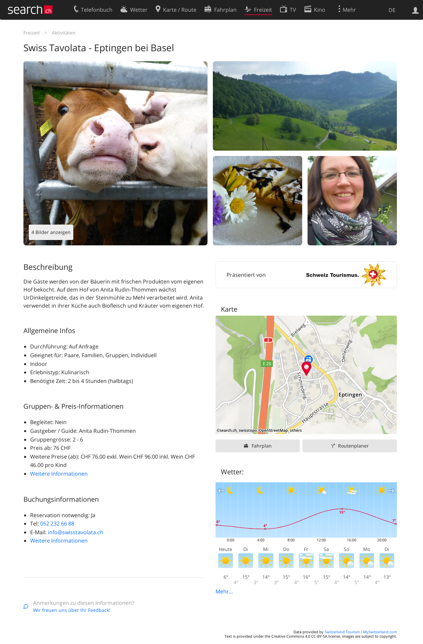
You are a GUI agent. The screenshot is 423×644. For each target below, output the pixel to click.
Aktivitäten (64, 32)
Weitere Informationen (59, 473)
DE (392, 10)
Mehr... (224, 591)
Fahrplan (262, 445)
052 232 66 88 (57, 523)
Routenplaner (353, 445)
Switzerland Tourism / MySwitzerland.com (361, 631)
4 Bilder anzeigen (51, 232)
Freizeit (31, 32)
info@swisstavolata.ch (75, 532)
